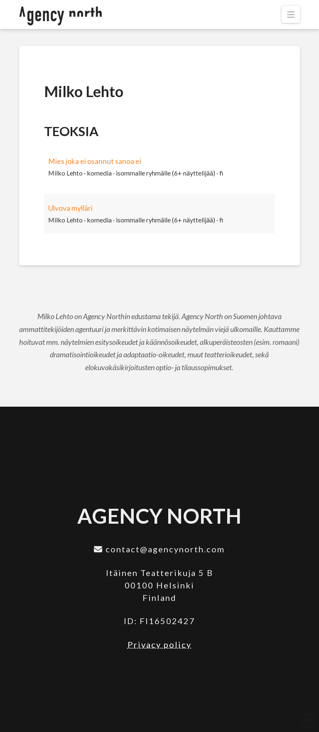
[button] (291, 14)
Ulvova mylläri (70, 208)
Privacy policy (159, 644)
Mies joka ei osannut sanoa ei (94, 161)
